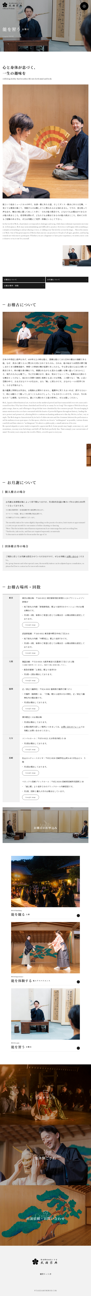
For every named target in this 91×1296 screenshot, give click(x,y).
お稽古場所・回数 (11, 285)
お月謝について (53, 279)
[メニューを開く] (84, 6)
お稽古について (10, 279)
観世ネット (44, 1274)
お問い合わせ (72, 556)
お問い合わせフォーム (71, 726)
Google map (30, 625)
